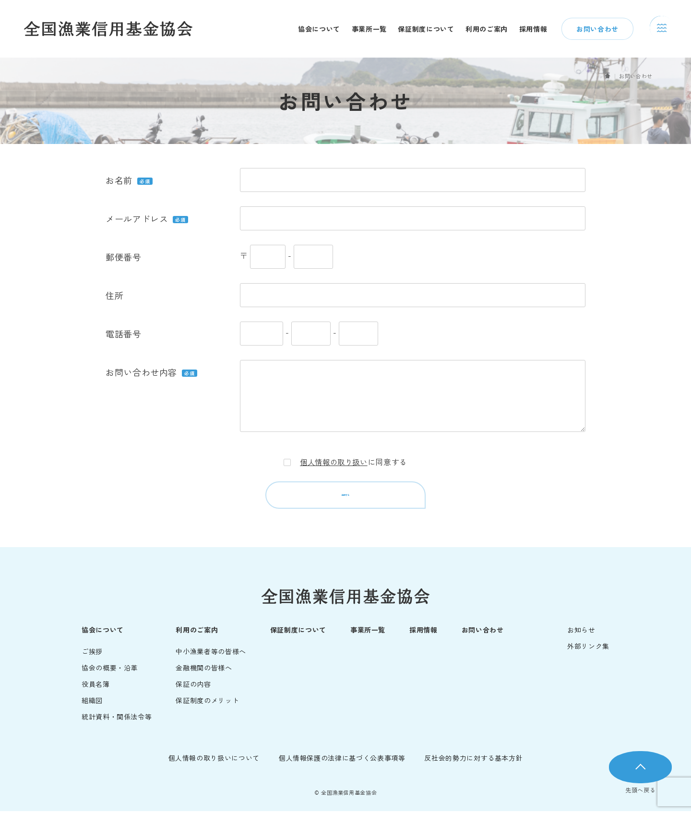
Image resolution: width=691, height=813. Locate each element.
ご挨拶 (92, 653)
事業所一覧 (369, 29)
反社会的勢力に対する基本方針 (473, 760)
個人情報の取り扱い (334, 461)
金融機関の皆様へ (204, 669)
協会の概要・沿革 (110, 669)
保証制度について (426, 29)
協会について (319, 29)
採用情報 (533, 29)
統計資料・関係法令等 (117, 718)
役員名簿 (96, 686)
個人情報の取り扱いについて (214, 760)
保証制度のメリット (207, 702)
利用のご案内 (486, 29)
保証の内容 (193, 686)
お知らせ (581, 631)
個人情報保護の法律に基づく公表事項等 (342, 760)
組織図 (92, 702)
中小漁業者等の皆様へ (211, 653)
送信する (345, 496)
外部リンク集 (588, 648)
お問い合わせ (597, 29)
